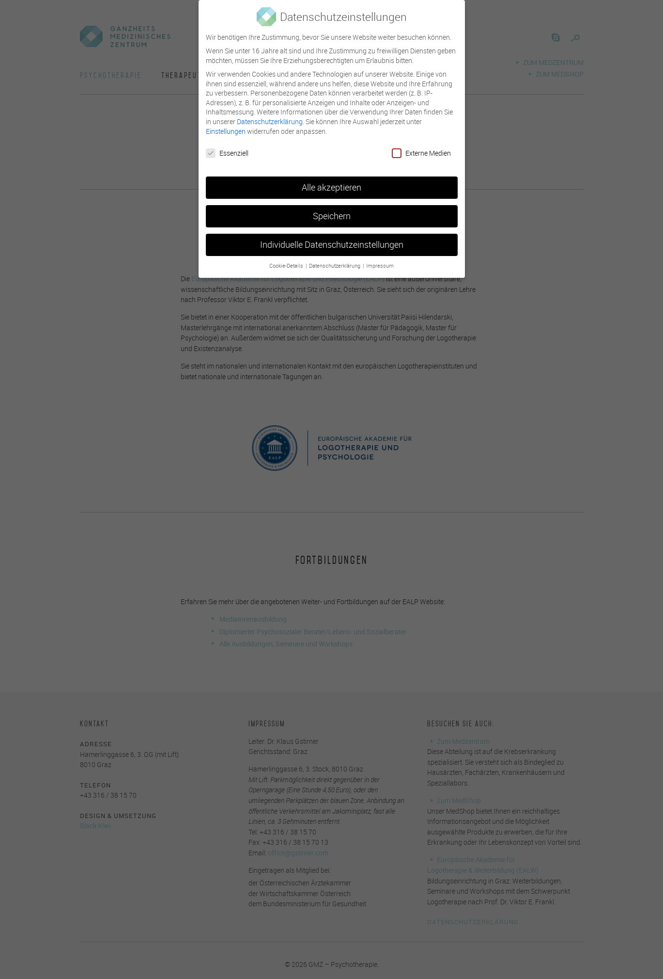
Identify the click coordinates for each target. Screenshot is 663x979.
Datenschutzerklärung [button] (335, 257)
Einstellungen (226, 123)
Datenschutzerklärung (270, 113)
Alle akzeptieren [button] (331, 179)
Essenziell (227, 145)
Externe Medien (421, 145)
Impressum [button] (380, 257)
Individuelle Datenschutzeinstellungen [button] (331, 236)
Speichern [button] (332, 208)
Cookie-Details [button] (287, 257)
